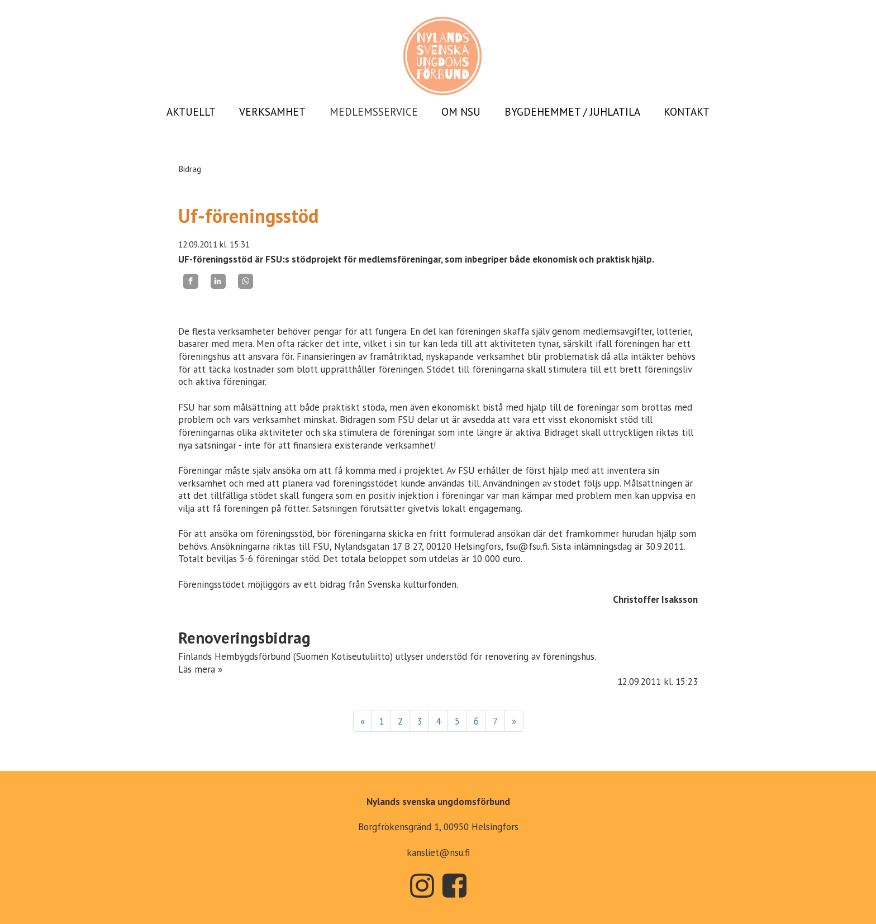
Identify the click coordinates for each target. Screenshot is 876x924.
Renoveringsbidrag (244, 637)
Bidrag (189, 168)
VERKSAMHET (272, 111)
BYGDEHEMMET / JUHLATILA (572, 111)
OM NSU (460, 111)
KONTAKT (687, 111)
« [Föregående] (362, 721)
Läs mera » (200, 669)
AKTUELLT (191, 111)
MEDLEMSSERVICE (374, 111)
